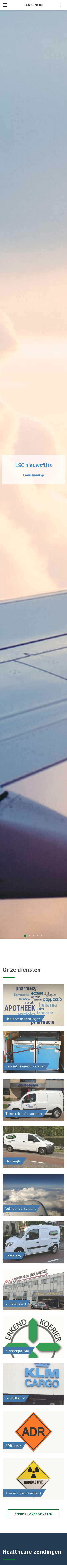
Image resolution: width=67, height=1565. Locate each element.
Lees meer (33, 475)
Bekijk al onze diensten (33, 1514)
